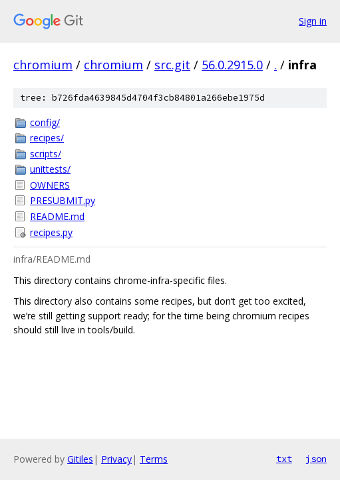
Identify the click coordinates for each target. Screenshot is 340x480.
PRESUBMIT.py (62, 200)
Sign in (313, 21)
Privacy (116, 459)
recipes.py (51, 232)
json (316, 459)
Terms (154, 459)
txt (284, 459)
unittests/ (50, 169)
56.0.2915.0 (232, 65)
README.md (57, 216)
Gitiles (80, 459)
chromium (43, 65)
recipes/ (47, 137)
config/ (45, 122)
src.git (172, 65)
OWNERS (50, 185)
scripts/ (45, 153)
